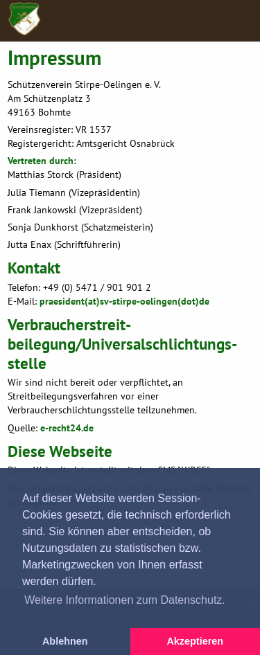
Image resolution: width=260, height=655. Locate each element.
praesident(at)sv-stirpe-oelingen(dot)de (124, 300)
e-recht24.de (67, 427)
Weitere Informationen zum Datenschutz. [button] (124, 600)
